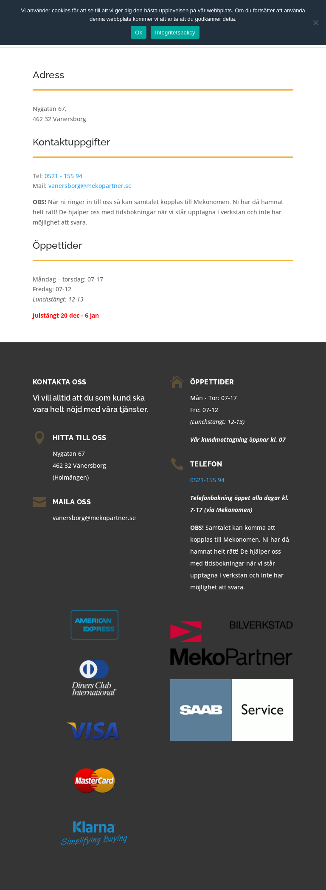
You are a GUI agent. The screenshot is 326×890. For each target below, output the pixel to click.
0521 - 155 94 (63, 176)
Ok (138, 32)
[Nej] (315, 22)
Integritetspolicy (175, 32)
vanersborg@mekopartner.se (90, 186)
